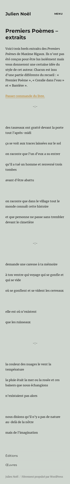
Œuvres (11, 465)
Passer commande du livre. (25, 96)
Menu (58, 13)
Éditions (11, 456)
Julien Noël (18, 14)
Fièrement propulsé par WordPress (42, 476)
